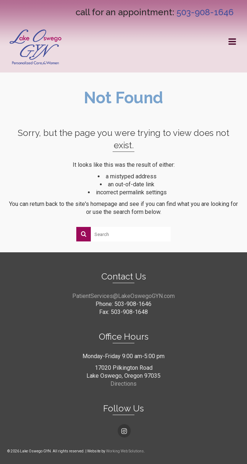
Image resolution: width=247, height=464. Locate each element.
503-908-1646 (205, 12)
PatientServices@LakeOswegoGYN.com (123, 296)
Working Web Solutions (125, 451)
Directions (123, 383)
